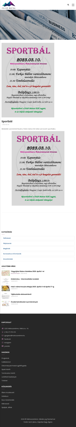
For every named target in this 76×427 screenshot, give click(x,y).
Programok (5, 358)
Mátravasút (5, 404)
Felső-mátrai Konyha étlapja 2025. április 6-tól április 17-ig (32, 287)
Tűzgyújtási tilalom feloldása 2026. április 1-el (27, 271)
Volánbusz (5, 396)
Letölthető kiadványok (9, 377)
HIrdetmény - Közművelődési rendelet (25, 279)
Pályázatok (7, 243)
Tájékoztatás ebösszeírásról (21, 294)
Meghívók (6, 249)
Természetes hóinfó (8, 373)
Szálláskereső (6, 362)
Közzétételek (8, 259)
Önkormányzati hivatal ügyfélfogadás (14, 366)
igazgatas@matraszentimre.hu (13, 336)
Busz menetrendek (8, 400)
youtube (7, 346)
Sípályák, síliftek (7, 407)
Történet (4, 381)
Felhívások (7, 238)
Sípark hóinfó (6, 369)
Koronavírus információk (12, 254)
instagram (7, 343)
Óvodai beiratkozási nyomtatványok (24, 302)
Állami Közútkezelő (8, 392)
